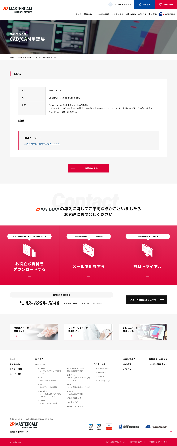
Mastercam (31, 57)
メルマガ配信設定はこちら (143, 299)
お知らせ (142, 14)
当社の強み (131, 14)
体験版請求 (166, 4)
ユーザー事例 (103, 14)
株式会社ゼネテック (158, 442)
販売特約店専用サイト (115, 442)
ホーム (79, 14)
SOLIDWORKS (103, 368)
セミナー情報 (117, 14)
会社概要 (153, 14)
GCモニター (102, 380)
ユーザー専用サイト (123, 4)
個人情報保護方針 (137, 442)
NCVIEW (101, 376)
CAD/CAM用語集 (44, 57)
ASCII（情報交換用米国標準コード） (42, 143)
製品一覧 (88, 14)
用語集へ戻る (91, 168)
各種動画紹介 (129, 359)
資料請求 (145, 4)
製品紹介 (39, 359)
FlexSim (101, 372)
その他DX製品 (99, 364)
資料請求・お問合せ (158, 359)
